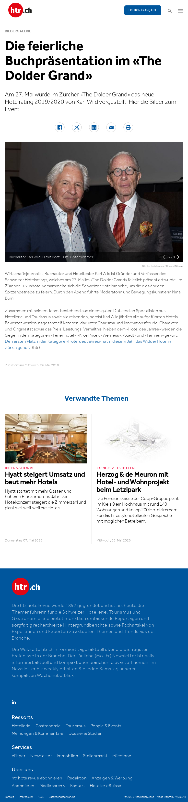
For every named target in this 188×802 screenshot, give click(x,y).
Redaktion (77, 778)
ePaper (18, 755)
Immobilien (67, 755)
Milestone (121, 755)
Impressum (26, 797)
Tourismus (76, 726)
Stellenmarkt (95, 755)
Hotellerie (21, 726)
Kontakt (77, 785)
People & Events (106, 726)
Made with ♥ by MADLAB (171, 797)
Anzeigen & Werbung (112, 778)
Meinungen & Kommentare (38, 733)
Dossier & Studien (86, 733)
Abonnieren (23, 785)
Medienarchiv (52, 785)
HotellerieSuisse (105, 785)
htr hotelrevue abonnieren (37, 778)
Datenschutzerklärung (61, 797)
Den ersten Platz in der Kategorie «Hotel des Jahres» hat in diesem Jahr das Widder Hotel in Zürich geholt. (88, 344)
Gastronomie (48, 726)
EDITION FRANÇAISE (143, 10)
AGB (41, 797)
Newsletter (41, 755)
